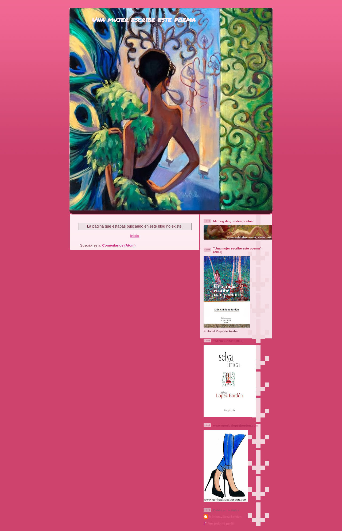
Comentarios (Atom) (118, 245)
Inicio (134, 236)
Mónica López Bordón (225, 516)
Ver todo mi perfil (221, 523)
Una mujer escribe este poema (144, 19)
